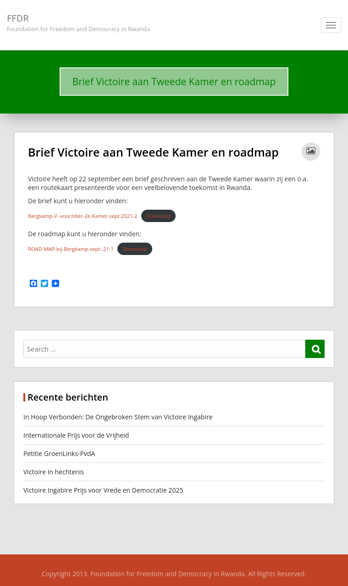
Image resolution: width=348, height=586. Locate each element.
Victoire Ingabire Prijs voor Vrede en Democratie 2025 (103, 490)
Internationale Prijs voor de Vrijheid (77, 435)
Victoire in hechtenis (53, 471)
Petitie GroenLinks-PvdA (59, 453)
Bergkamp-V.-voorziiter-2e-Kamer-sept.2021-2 (82, 215)
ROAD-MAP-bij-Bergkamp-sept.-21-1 (71, 248)
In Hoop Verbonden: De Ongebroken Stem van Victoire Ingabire (118, 416)
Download (158, 215)
